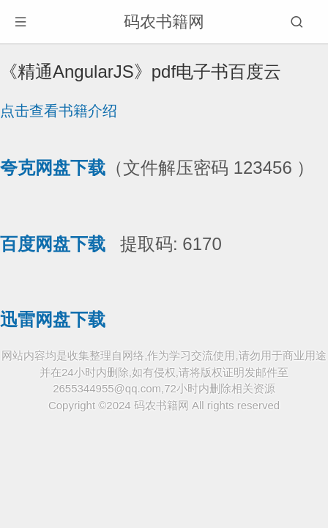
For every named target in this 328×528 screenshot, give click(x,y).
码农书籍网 (164, 21)
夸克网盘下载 (52, 167)
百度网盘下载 (52, 244)
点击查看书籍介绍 (58, 111)
